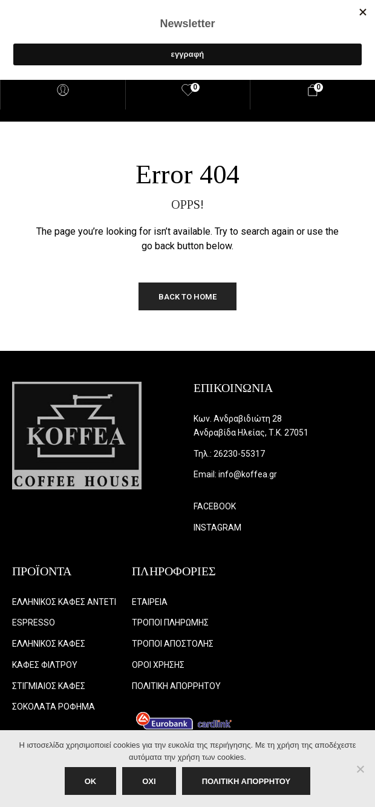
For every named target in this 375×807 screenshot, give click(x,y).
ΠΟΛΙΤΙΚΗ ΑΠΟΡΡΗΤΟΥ (246, 781)
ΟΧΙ (148, 781)
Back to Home (187, 296)
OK (91, 781)
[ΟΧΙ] (360, 769)
